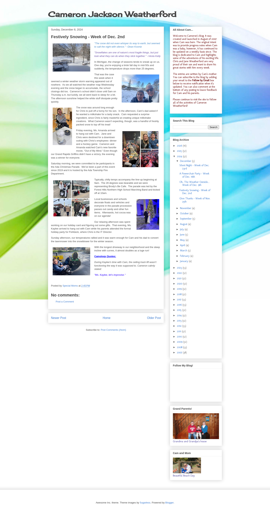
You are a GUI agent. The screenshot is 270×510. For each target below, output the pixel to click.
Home (107, 317)
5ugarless (145, 502)
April (183, 245)
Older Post (154, 317)
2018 (179, 294)
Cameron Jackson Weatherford (112, 14)
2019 (179, 288)
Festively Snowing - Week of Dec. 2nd (194, 192)
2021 (179, 278)
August (184, 224)
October (185, 213)
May (183, 240)
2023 (180, 267)
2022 (180, 273)
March (184, 250)
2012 (179, 326)
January (184, 261)
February (185, 256)
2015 (179, 310)
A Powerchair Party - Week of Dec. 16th (194, 175)
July (182, 229)
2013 (179, 320)
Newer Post (58, 317)
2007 (180, 352)
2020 (180, 283)
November (186, 208)
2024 (180, 156)
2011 (179, 331)
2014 (179, 315)
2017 (179, 299)
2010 (180, 336)
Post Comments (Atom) (113, 329)
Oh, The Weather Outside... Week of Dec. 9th (194, 183)
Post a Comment (65, 301)
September (186, 218)
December (186, 161)
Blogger (169, 502)
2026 (180, 145)
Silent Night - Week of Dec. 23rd (194, 167)
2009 (180, 341)
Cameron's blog (195, 35)
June (182, 234)
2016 (179, 304)
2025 (180, 151)
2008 (180, 347)
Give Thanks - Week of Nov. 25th (194, 200)
